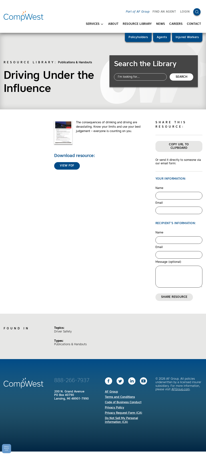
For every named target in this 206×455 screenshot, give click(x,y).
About (113, 24)
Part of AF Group (137, 11)
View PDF (67, 165)
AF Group (111, 391)
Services (94, 24)
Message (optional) (168, 262)
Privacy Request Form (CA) (123, 413)
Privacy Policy (114, 407)
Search (181, 76)
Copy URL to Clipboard (179, 146)
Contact (194, 24)
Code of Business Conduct (123, 402)
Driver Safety (63, 331)
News (160, 24)
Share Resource (174, 297)
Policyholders (138, 37)
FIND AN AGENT (164, 11)
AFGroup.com (180, 389)
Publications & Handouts (75, 62)
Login (185, 11)
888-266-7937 (71, 380)
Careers (176, 24)
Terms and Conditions (120, 397)
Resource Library (137, 24)
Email (159, 203)
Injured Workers (187, 37)
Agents (162, 37)
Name (159, 188)
